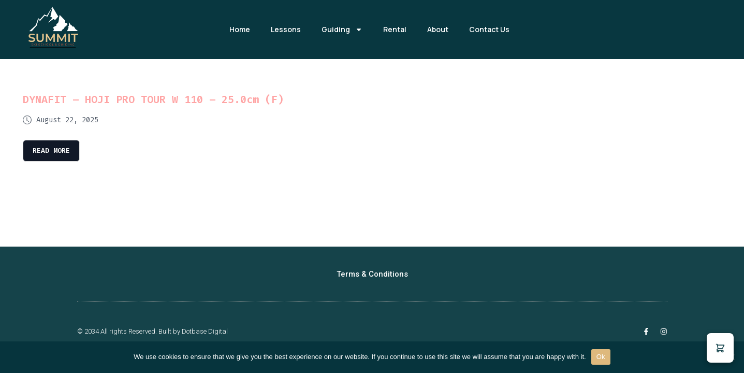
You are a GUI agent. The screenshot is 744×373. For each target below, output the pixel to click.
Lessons (286, 29)
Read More (52, 150)
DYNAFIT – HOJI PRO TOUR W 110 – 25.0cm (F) (153, 99)
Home (239, 29)
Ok (600, 357)
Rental (394, 29)
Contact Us (489, 29)
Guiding (342, 29)
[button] (720, 348)
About (437, 29)
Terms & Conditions (372, 274)
